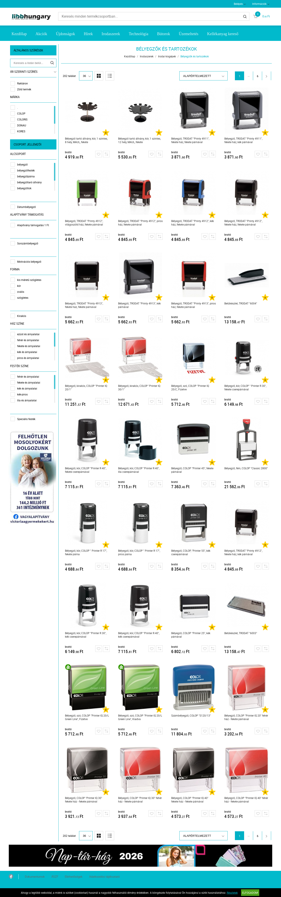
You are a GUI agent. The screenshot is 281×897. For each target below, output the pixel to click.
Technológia (138, 34)
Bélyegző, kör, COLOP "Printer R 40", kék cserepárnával (139, 634)
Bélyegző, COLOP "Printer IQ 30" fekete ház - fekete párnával (83, 799)
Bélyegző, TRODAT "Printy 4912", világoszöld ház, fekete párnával (84, 222)
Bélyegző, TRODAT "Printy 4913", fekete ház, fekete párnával (84, 305)
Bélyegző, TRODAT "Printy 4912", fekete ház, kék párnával (244, 552)
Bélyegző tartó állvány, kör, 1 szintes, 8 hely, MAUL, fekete (86, 140)
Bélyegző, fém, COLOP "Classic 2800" (246, 468)
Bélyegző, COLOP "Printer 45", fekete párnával (192, 469)
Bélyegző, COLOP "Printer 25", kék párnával (191, 634)
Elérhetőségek (74, 877)
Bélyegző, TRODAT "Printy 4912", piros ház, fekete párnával (140, 222)
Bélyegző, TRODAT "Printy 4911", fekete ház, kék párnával (244, 140)
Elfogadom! (250, 892)
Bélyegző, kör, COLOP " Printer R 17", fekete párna (86, 552)
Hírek (88, 34)
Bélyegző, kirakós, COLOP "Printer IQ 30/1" (139, 387)
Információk (259, 3)
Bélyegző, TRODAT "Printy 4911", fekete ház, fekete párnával (190, 140)
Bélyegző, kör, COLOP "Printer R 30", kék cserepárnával (85, 634)
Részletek (232, 892)
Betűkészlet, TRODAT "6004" (241, 303)
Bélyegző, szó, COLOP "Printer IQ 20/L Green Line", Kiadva (140, 717)
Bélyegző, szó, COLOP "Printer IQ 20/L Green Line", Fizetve (87, 717)
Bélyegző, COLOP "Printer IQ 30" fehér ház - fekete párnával (140, 799)
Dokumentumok (35, 877)
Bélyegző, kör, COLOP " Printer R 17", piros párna (139, 552)
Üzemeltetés (188, 34)
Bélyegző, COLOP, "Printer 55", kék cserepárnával (191, 552)
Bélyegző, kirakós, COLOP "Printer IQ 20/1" (86, 387)
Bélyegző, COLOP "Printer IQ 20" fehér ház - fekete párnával (246, 717)
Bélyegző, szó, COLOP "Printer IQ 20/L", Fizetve (190, 387)
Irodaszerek (111, 34)
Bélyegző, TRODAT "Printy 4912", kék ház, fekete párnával (192, 222)
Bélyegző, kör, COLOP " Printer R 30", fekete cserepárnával (246, 387)
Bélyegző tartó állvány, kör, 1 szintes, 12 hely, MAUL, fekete (139, 140)
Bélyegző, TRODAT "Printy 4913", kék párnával (139, 305)
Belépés (238, 3)
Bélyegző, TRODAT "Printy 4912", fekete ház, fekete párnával (244, 222)
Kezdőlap (19, 34)
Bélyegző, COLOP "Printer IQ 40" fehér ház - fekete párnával (246, 799)
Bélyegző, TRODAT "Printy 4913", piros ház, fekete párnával (193, 305)
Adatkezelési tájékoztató (104, 877)
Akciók (41, 34)
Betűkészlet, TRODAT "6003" (241, 633)
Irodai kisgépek (167, 56)
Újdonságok (65, 34)
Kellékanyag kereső (222, 34)
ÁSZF (54, 877)
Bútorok (163, 34)
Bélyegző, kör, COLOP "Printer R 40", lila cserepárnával (139, 469)
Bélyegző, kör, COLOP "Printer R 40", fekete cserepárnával (85, 469)
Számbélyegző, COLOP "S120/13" (191, 715)
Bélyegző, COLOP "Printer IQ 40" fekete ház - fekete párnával (190, 799)
